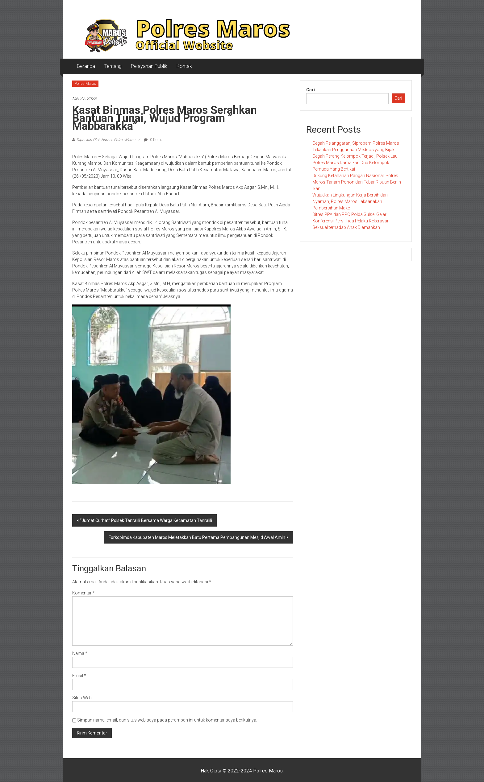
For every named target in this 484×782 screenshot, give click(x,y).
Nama (79, 653)
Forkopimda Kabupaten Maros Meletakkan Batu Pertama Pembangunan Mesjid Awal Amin (197, 537)
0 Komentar (156, 140)
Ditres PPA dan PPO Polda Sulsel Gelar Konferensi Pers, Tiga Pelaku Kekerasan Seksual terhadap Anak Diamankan (351, 221)
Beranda (86, 66)
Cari (310, 89)
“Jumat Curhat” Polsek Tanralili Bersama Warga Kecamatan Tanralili (146, 520)
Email (79, 675)
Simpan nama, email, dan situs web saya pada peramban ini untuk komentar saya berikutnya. (167, 720)
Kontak (184, 66)
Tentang (113, 66)
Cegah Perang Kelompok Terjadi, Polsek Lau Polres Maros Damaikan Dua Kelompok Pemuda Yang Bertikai (355, 163)
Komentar (83, 592)
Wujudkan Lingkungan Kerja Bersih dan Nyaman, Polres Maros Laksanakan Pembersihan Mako (350, 201)
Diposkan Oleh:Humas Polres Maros (106, 140)
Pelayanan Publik (149, 66)
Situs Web (82, 697)
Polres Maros (85, 83)
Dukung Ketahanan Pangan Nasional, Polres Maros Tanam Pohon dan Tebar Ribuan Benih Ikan (356, 182)
